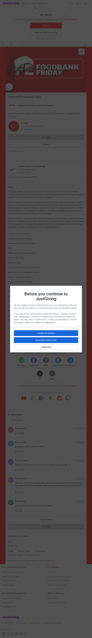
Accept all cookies (46, 333)
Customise (46, 347)
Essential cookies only (46, 340)
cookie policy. (49, 322)
